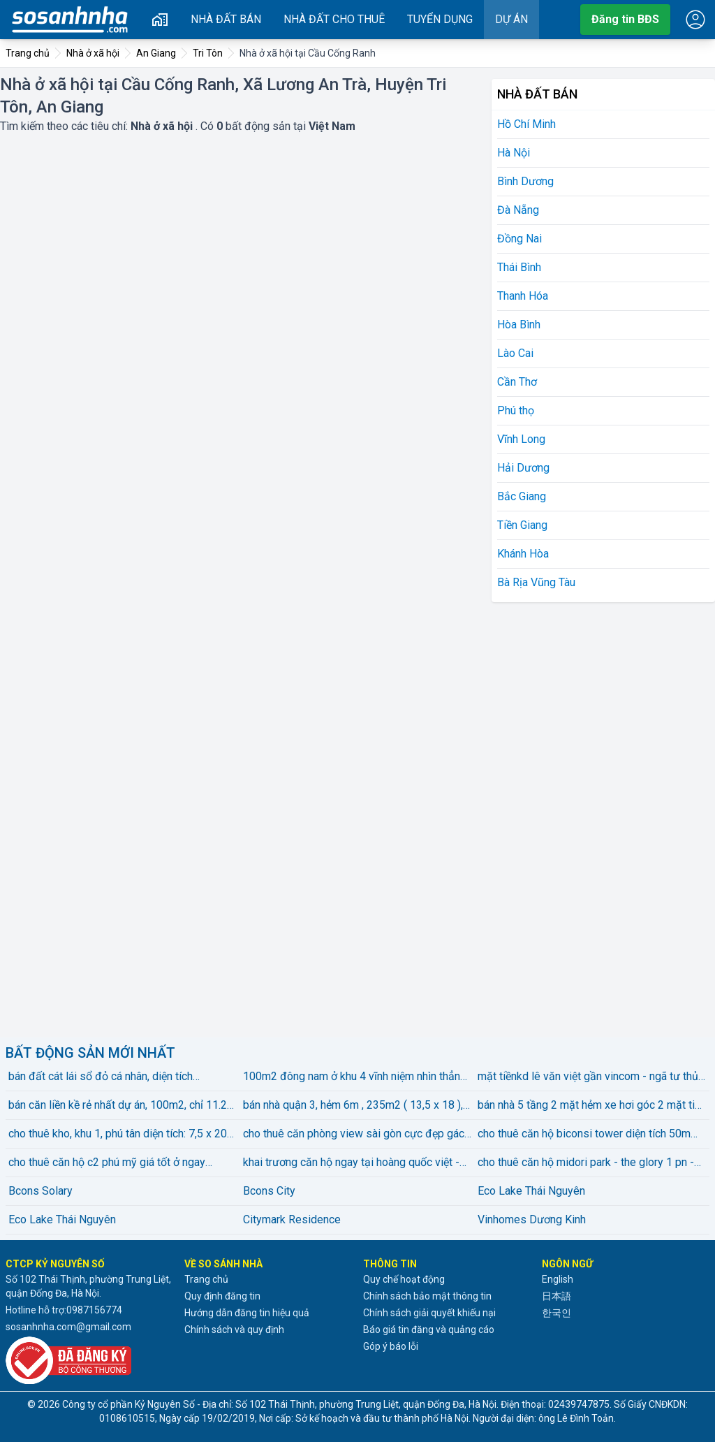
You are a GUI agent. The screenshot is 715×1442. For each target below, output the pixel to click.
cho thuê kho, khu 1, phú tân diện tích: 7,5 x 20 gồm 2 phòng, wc (117, 1134)
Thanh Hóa (522, 296)
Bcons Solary (40, 1190)
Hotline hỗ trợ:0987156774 (64, 1310)
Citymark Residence (292, 1219)
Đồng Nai (519, 238)
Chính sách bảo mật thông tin (427, 1296)
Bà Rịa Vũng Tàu (536, 582)
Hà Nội (513, 152)
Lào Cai (515, 353)
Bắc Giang (521, 496)
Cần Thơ (517, 381)
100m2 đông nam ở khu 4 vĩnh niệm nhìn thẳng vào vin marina (354, 1077)
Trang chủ (206, 1279)
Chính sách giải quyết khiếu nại (429, 1312)
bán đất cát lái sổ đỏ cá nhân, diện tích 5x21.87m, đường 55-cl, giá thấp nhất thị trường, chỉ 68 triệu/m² (106, 1077)
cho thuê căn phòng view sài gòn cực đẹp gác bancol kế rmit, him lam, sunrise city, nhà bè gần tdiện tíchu (357, 1134)
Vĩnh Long (521, 439)
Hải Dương (523, 467)
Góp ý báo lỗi (390, 1346)
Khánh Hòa (523, 553)
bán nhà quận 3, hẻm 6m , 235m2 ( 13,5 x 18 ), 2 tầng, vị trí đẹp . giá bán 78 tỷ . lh (357, 1106)
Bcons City (269, 1190)
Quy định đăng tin (222, 1296)
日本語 (556, 1296)
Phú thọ (515, 410)
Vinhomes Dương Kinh (532, 1219)
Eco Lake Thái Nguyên (531, 1190)
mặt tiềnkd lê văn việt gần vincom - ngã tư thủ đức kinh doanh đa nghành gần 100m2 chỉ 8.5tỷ (591, 1077)
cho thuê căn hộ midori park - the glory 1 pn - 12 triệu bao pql (586, 1163)
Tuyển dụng (440, 19)
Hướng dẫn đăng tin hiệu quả (246, 1312)
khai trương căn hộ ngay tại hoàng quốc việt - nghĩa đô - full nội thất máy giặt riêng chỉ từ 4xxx (351, 1163)
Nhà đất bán (226, 19)
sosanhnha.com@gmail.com (68, 1326)
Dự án (511, 19)
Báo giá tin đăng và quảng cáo (428, 1329)
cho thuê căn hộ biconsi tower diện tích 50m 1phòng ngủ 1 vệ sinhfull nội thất (584, 1134)
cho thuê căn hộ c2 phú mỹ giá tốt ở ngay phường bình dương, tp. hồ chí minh (106, 1163)
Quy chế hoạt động (404, 1279)
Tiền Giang (522, 525)
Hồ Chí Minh (526, 124)
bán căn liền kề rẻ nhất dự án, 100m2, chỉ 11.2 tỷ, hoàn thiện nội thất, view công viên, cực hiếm (122, 1106)
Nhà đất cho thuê (334, 19)
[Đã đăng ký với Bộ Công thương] (89, 1360)
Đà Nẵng (518, 210)
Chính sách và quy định (234, 1329)
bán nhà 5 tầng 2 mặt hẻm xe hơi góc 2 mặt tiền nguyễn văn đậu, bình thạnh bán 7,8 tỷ (592, 1106)
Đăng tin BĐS (625, 19)
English (557, 1279)
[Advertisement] (596, 817)
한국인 (556, 1312)
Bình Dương (525, 181)
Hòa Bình (518, 324)
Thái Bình (519, 267)
